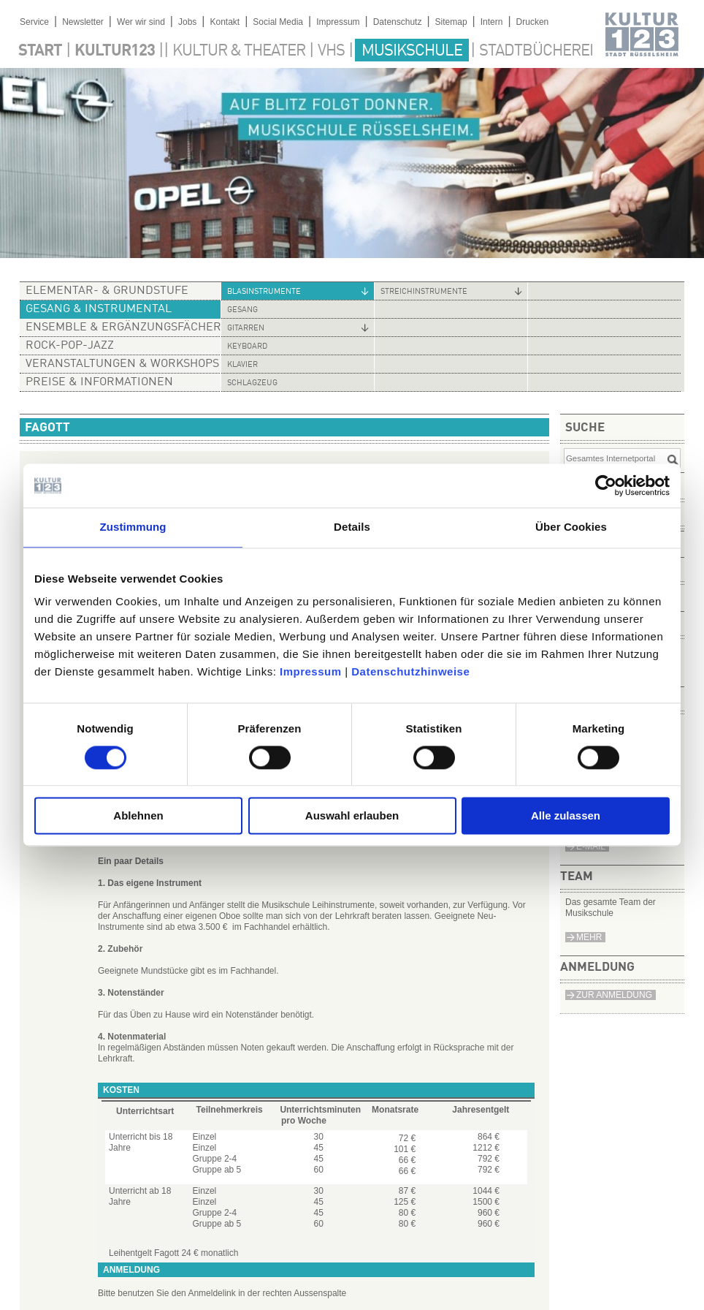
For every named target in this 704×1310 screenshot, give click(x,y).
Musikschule (411, 51)
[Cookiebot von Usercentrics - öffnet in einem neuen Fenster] (606, 485)
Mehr (589, 937)
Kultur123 (114, 51)
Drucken (532, 22)
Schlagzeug (252, 383)
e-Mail (590, 846)
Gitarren (245, 329)
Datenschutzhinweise (410, 671)
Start (40, 51)
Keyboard (247, 347)
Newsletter (83, 22)
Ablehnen (138, 816)
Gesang (242, 310)
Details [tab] (352, 526)
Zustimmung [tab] (133, 526)
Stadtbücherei (536, 51)
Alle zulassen (565, 816)
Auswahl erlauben (352, 816)
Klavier (242, 365)
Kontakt (225, 22)
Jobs (187, 22)
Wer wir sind (141, 22)
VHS (331, 51)
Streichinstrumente (423, 292)
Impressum (311, 671)
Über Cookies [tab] (571, 526)
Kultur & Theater (238, 51)
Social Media (278, 22)
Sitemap (451, 22)
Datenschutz (397, 22)
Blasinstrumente (264, 292)
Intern (492, 22)
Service (34, 22)
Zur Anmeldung (614, 995)
